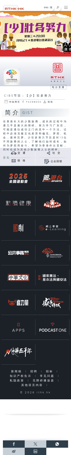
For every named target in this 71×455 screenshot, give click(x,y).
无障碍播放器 (44, 380)
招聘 (34, 371)
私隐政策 (18, 380)
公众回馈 (56, 161)
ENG (46, 7)
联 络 (22, 160)
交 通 (22, 153)
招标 (50, 371)
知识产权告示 (21, 376)
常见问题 (48, 376)
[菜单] (66, 6)
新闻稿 (17, 371)
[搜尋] (58, 6)
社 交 (56, 153)
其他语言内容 (33, 385)
